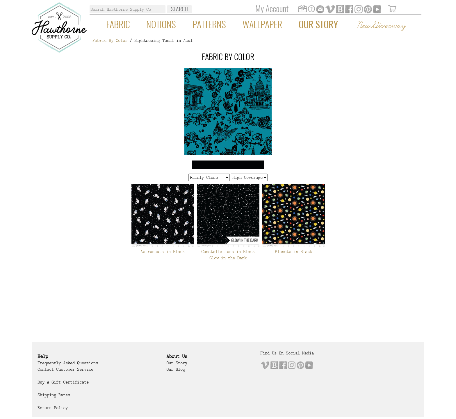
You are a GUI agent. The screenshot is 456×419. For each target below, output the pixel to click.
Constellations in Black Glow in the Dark (228, 254)
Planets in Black (293, 251)
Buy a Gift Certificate (63, 382)
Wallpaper (262, 25)
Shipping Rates (54, 395)
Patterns (209, 25)
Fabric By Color (109, 40)
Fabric (118, 25)
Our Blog (175, 369)
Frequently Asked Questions (68, 363)
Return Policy (53, 407)
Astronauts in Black (162, 251)
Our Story (318, 25)
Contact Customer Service (65, 369)
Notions (161, 25)
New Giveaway (381, 26)
